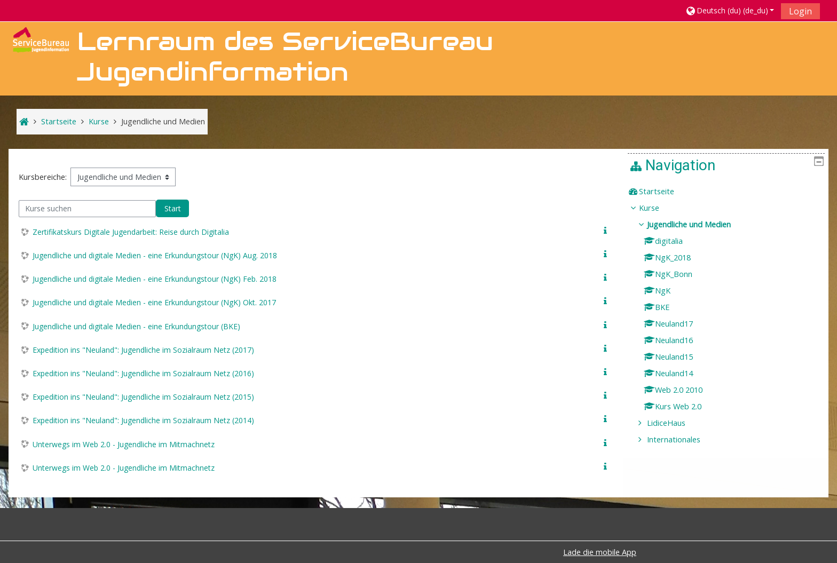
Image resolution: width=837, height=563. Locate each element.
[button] (729, 10)
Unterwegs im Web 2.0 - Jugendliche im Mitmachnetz (124, 444)
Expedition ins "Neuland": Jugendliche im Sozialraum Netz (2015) (143, 397)
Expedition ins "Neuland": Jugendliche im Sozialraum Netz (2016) (143, 373)
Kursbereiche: (43, 177)
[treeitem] (730, 191)
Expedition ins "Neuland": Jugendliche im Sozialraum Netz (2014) (143, 420)
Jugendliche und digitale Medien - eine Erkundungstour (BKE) (136, 326)
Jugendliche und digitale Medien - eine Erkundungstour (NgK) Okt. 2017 (154, 302)
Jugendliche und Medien (697, 224)
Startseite (664, 191)
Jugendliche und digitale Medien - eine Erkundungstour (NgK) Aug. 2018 (155, 255)
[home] (40, 39)
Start (172, 208)
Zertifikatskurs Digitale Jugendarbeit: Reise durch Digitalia (131, 232)
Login (800, 11)
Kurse (657, 208)
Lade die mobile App (599, 552)
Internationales (681, 439)
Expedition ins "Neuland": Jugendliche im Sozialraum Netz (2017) (143, 350)
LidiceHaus (674, 423)
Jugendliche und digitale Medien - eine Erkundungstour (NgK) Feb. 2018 (155, 279)
